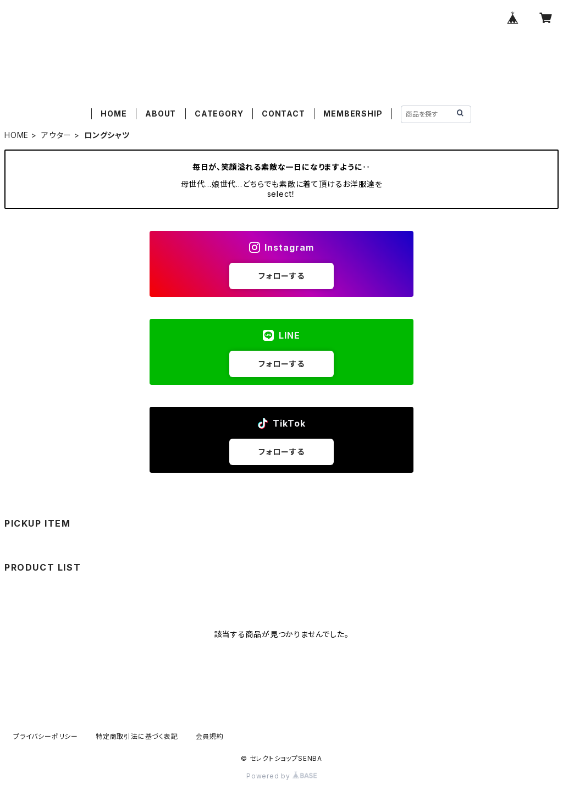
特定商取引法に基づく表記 (137, 736)
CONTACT (283, 113)
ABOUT (160, 113)
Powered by (281, 776)
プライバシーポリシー (45, 736)
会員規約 (210, 736)
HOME (113, 113)
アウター (56, 135)
